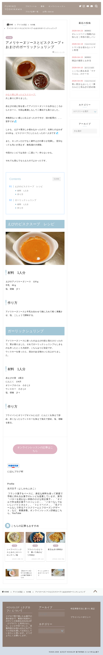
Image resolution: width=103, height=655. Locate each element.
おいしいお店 (89, 67)
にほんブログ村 (15, 471)
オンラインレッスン (57, 6)
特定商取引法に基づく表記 (83, 609)
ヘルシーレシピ (90, 44)
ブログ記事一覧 (32, 12)
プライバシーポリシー (81, 617)
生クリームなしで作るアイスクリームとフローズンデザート (34, 508)
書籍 (43, 6)
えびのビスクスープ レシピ (29, 186)
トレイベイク (41, 505)
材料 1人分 (23, 191)
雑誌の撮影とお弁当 (81, 60)
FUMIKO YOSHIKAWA (13, 8)
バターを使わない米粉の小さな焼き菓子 (30, 499)
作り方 (20, 194)
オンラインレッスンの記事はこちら (35, 449)
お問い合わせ (48, 12)
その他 (9, 37)
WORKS (88, 31)
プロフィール (31, 6)
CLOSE (56, 179)
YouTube (16, 513)
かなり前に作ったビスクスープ (20, 94)
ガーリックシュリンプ (25, 200)
